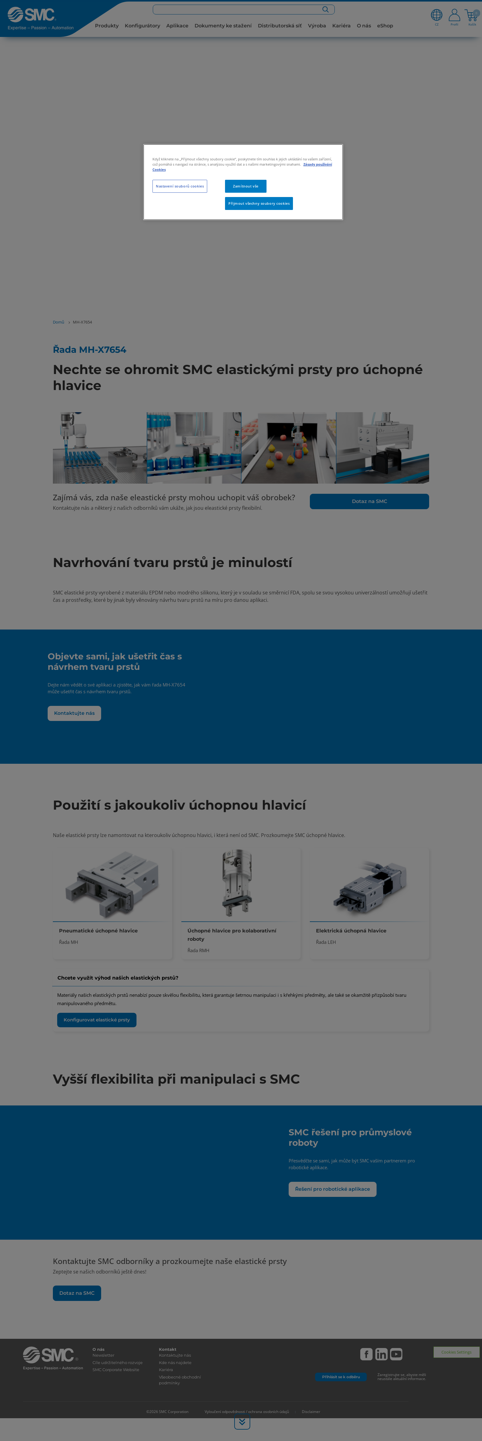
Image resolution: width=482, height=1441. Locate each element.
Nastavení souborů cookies (180, 186)
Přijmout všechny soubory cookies (259, 203)
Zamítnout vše (245, 186)
